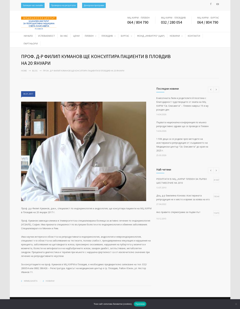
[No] (236, 304)
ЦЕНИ (76, 35)
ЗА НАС (64, 35)
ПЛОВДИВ (107, 35)
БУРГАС (125, 35)
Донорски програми (94, 5)
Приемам (140, 304)
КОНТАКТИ (194, 35)
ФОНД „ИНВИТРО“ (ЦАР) (151, 35)
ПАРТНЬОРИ (31, 43)
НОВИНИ (175, 35)
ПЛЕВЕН (89, 35)
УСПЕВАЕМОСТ (46, 35)
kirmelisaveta (31, 281)
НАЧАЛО (28, 35)
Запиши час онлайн (33, 5)
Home (24, 70)
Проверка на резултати (63, 5)
